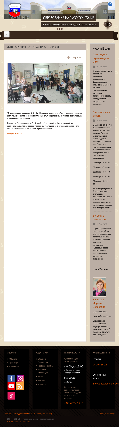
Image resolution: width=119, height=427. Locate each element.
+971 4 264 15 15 (73, 403)
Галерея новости (14, 133)
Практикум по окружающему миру (101, 58)
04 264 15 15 (100, 364)
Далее (110, 24)
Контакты (42, 384)
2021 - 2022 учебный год (41, 414)
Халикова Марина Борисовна (99, 303)
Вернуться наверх (107, 414)
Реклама (41, 380)
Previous (106, 24)
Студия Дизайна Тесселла (18, 422)
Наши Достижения (21, 414)
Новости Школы (101, 48)
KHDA (40, 377)
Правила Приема (45, 366)
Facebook (110, 4)
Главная (7, 414)
